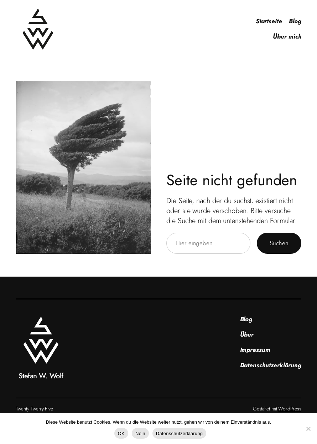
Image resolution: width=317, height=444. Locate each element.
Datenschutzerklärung (179, 433)
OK (121, 433)
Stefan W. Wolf (41, 375)
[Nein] (308, 428)
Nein (140, 433)
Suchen (279, 243)
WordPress (289, 408)
